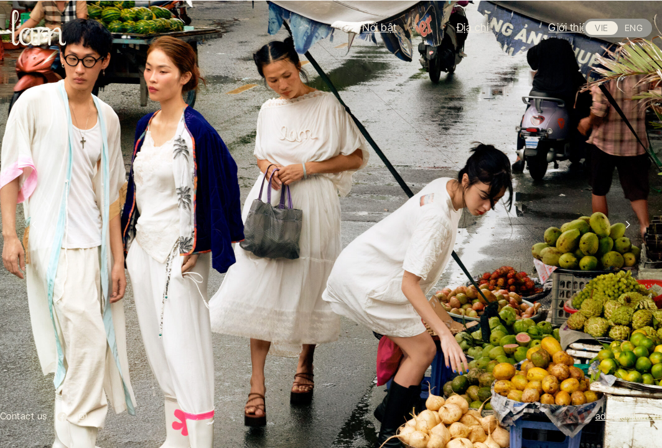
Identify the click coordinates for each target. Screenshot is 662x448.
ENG (634, 27)
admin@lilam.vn (628, 416)
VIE (601, 27)
